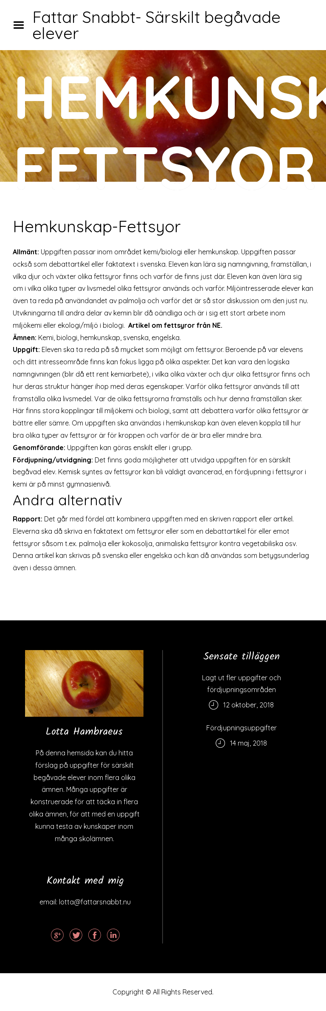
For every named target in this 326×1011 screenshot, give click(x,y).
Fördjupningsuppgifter (241, 728)
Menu (22, 25)
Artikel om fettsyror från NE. (175, 325)
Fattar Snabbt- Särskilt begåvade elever (156, 25)
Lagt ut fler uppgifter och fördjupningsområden (241, 683)
